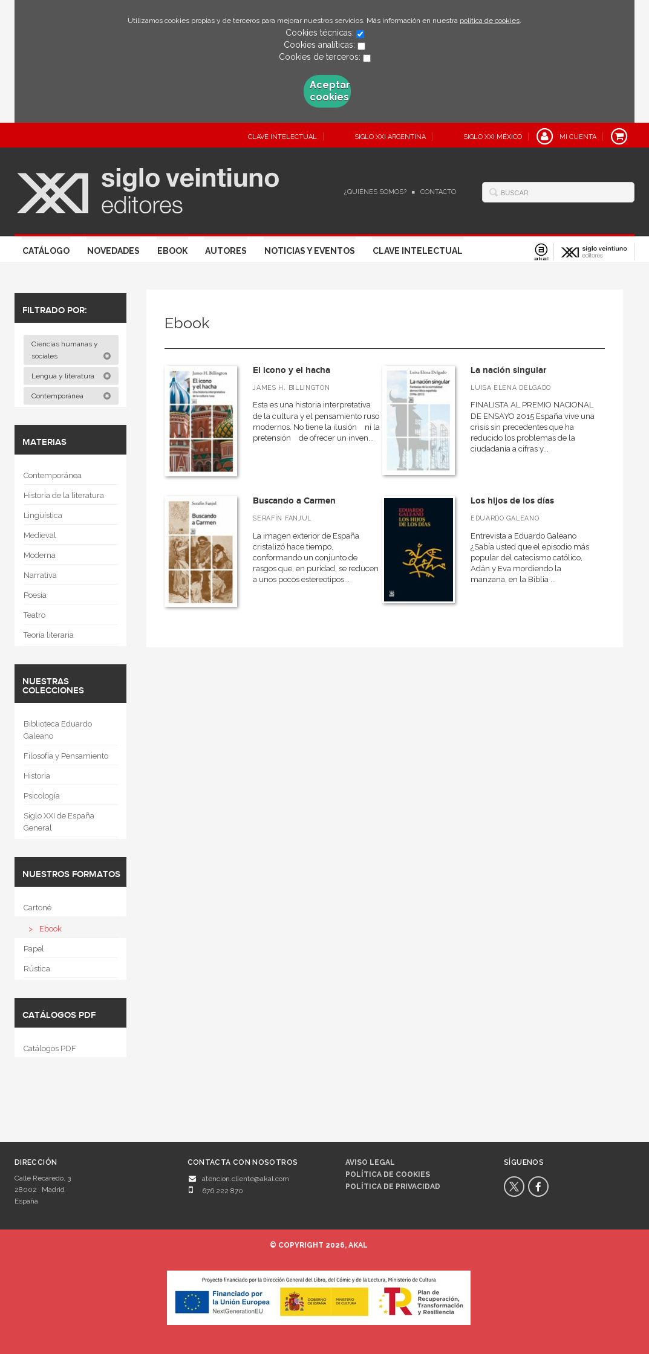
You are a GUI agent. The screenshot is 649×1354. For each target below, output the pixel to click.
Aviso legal (370, 1162)
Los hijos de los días (512, 501)
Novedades (113, 251)
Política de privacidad (392, 1186)
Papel (34, 948)
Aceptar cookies (330, 91)
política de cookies (490, 20)
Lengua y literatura (71, 376)
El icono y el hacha (291, 370)
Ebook (172, 251)
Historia (37, 775)
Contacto (438, 192)
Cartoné (37, 907)
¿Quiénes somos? (375, 192)
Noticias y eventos (309, 251)
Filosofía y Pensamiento (66, 755)
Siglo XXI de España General (59, 821)
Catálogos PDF (50, 1048)
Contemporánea (71, 396)
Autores (226, 251)
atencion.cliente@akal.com (245, 1178)
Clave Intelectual (418, 251)
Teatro (34, 615)
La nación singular (508, 370)
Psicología (42, 795)
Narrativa (40, 575)
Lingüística (43, 515)
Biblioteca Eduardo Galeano (58, 729)
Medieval (40, 535)
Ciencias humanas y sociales (71, 350)
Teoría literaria (49, 635)
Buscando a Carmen (294, 501)
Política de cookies (387, 1174)
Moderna (40, 555)
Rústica (37, 968)
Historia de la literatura (64, 495)
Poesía (35, 595)
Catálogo (46, 251)
